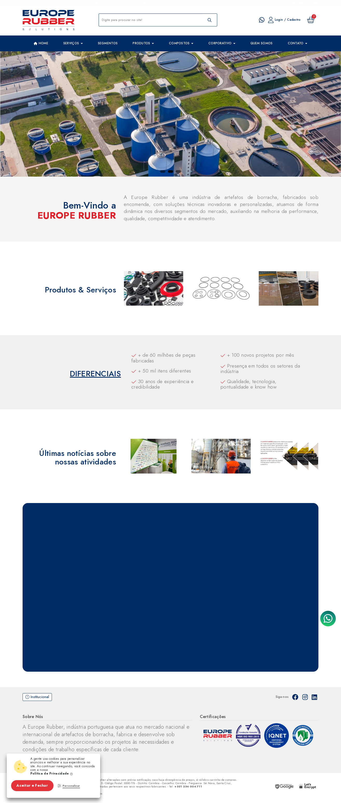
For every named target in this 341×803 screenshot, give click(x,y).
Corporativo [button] (221, 43)
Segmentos (108, 43)
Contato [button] (297, 43)
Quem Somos (261, 43)
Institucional (37, 697)
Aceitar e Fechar (32, 785)
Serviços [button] (73, 43)
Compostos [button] (181, 43)
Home (41, 43)
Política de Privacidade (51, 773)
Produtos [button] (143, 43)
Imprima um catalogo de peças (238, 3)
